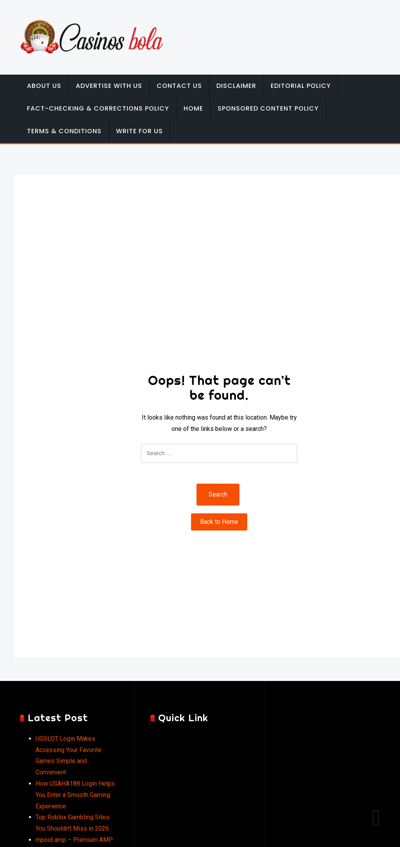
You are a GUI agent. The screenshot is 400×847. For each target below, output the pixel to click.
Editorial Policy (301, 85)
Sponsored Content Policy (268, 108)
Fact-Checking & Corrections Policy (98, 108)
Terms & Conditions (64, 131)
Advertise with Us (109, 85)
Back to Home (219, 521)
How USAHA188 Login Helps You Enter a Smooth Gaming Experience (75, 795)
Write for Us (139, 131)
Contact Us (179, 85)
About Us (44, 85)
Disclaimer (236, 85)
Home (193, 108)
